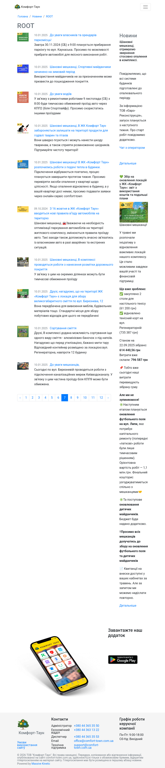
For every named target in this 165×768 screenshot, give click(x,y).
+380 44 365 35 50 (86, 726)
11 (93, 397)
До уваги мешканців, (64, 364)
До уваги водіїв (61, 94)
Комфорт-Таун (27, 7)
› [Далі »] (108, 397)
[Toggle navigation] (145, 7)
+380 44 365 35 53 (86, 736)
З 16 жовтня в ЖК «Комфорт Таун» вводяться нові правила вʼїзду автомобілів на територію (66, 213)
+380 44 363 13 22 (86, 730)
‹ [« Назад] (20, 397)
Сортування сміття (63, 328)
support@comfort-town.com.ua (86, 746)
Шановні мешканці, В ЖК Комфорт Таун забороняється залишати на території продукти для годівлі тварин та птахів (71, 130)
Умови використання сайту (27, 745)
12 (101, 397)
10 (85, 397)
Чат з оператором (132, 147)
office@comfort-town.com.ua (93, 741)
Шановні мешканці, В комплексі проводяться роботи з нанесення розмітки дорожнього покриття (73, 264)
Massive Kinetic (40, 763)
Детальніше (128, 163)
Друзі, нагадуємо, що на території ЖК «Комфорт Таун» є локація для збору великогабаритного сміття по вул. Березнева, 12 (68, 296)
